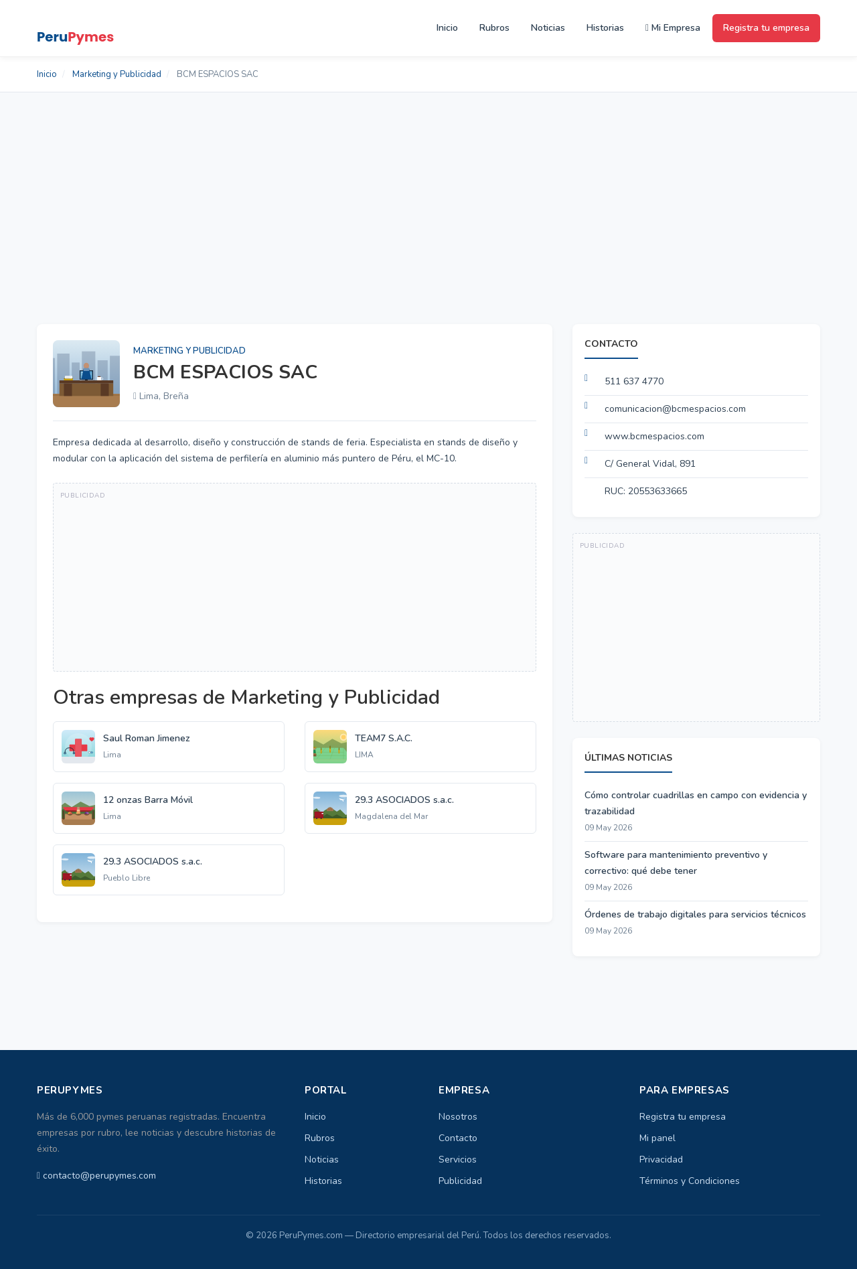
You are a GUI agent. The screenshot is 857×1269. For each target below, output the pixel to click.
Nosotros (458, 1116)
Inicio (447, 27)
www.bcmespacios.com (654, 436)
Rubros (494, 27)
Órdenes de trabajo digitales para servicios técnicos (695, 914)
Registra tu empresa (766, 27)
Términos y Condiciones (689, 1181)
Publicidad (460, 1181)
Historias (605, 27)
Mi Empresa (672, 27)
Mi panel (657, 1138)
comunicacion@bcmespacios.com (675, 408)
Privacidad (661, 1159)
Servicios (458, 1159)
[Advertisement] (428, 193)
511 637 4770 (634, 381)
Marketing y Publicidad (116, 74)
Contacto (458, 1138)
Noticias (548, 27)
